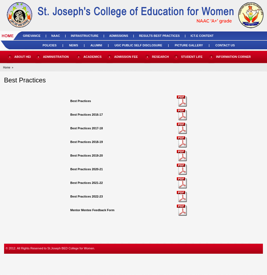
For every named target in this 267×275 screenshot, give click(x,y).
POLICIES (49, 45)
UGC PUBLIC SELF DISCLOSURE (138, 45)
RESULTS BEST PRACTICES (159, 35)
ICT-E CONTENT (201, 35)
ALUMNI (96, 45)
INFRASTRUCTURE (84, 35)
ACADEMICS (92, 56)
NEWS (73, 45)
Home (6, 67)
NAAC (55, 35)
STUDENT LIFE (191, 56)
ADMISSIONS (118, 35)
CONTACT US (225, 45)
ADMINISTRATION (56, 56)
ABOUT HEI (22, 56)
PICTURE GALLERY (189, 45)
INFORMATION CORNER (233, 56)
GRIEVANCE (32, 35)
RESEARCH (160, 56)
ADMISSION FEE (126, 56)
